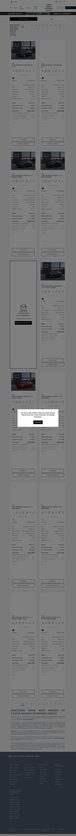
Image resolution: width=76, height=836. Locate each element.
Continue (38, 422)
